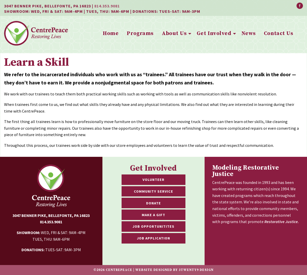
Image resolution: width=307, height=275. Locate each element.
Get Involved (214, 33)
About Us (174, 33)
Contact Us (278, 33)
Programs (140, 33)
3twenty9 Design (196, 270)
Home (111, 33)
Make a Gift (153, 215)
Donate (153, 203)
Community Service (153, 191)
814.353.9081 (107, 5)
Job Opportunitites (153, 226)
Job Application (153, 238)
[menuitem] (111, 33)
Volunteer (153, 179)
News (248, 33)
